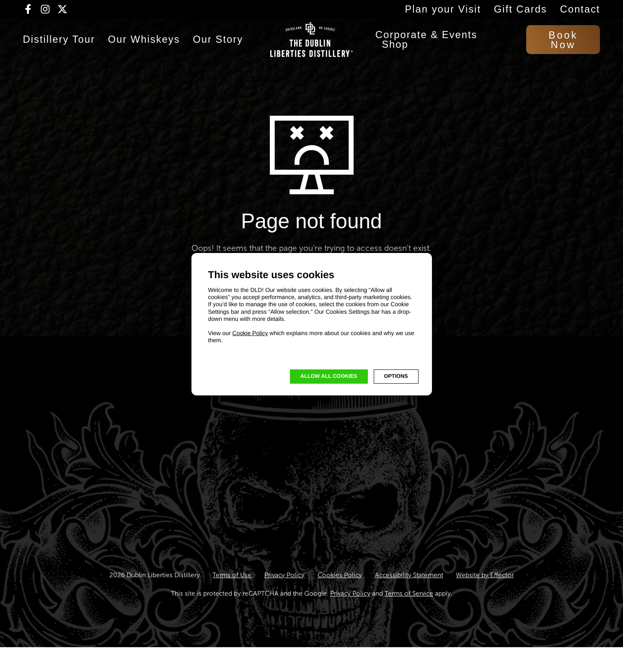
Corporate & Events (426, 38)
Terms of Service (409, 594)
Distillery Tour (59, 43)
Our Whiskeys (144, 43)
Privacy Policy (284, 575)
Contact (580, 9)
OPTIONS (396, 376)
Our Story (218, 43)
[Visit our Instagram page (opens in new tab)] (45, 9)
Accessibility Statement (409, 575)
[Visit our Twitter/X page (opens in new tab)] (62, 9)
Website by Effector (485, 575)
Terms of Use (231, 575)
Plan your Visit (443, 9)
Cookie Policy (250, 333)
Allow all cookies (328, 376)
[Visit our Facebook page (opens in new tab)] (28, 9)
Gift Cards (520, 9)
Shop (395, 47)
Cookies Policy (340, 575)
